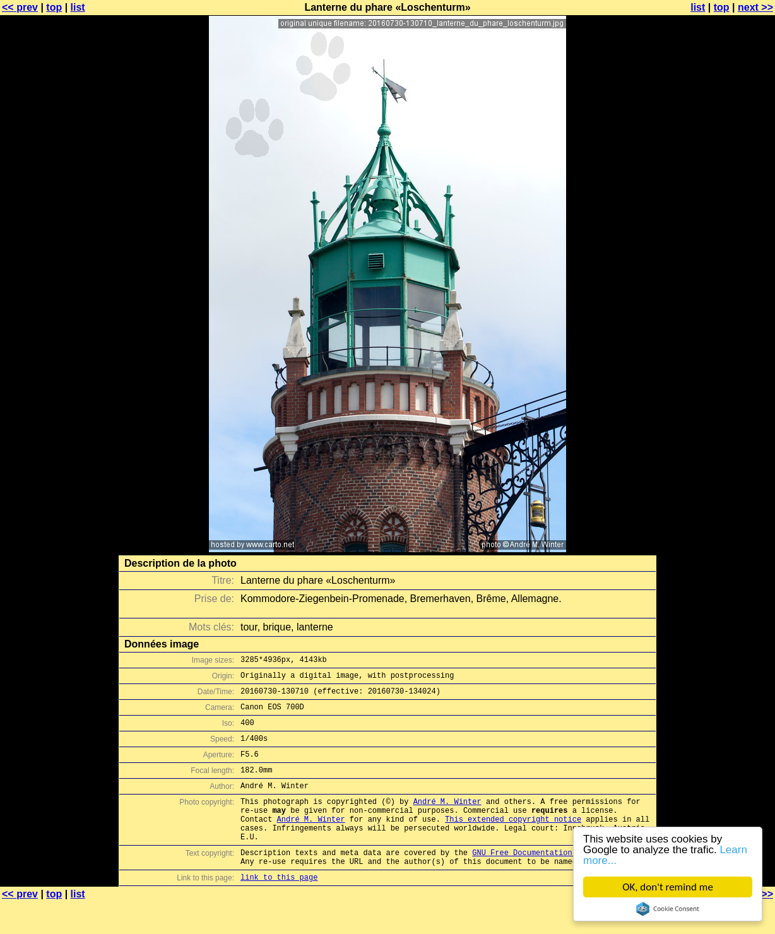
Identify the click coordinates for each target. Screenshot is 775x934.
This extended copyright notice (513, 841)
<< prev (20, 7)
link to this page (278, 909)
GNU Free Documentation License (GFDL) (556, 880)
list (78, 7)
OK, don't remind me (667, 887)
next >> (755, 7)
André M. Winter (447, 820)
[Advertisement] (723, 312)
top (54, 7)
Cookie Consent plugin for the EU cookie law (667, 909)
